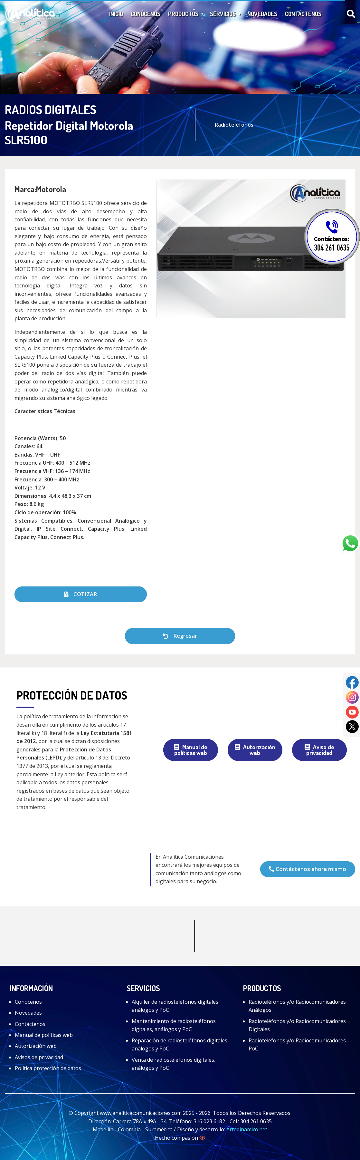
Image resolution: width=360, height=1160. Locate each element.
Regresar (180, 635)
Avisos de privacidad (39, 1057)
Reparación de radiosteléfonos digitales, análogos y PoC (180, 1044)
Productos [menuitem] (183, 13)
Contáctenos (30, 1024)
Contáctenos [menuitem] (303, 13)
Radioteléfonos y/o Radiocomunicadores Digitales (297, 1025)
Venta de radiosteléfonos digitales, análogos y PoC (173, 1064)
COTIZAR (80, 594)
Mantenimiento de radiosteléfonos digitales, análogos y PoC (174, 1025)
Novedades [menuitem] (262, 13)
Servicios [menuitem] (223, 13)
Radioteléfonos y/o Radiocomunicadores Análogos (297, 1006)
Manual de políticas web (190, 749)
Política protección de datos (48, 1068)
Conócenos (28, 1001)
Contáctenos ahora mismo (307, 869)
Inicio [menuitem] (116, 13)
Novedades (28, 1012)
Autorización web (255, 749)
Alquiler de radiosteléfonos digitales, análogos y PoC (176, 1006)
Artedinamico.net (246, 1129)
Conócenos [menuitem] (145, 13)
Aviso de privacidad (319, 749)
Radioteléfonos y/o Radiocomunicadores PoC (297, 1044)
